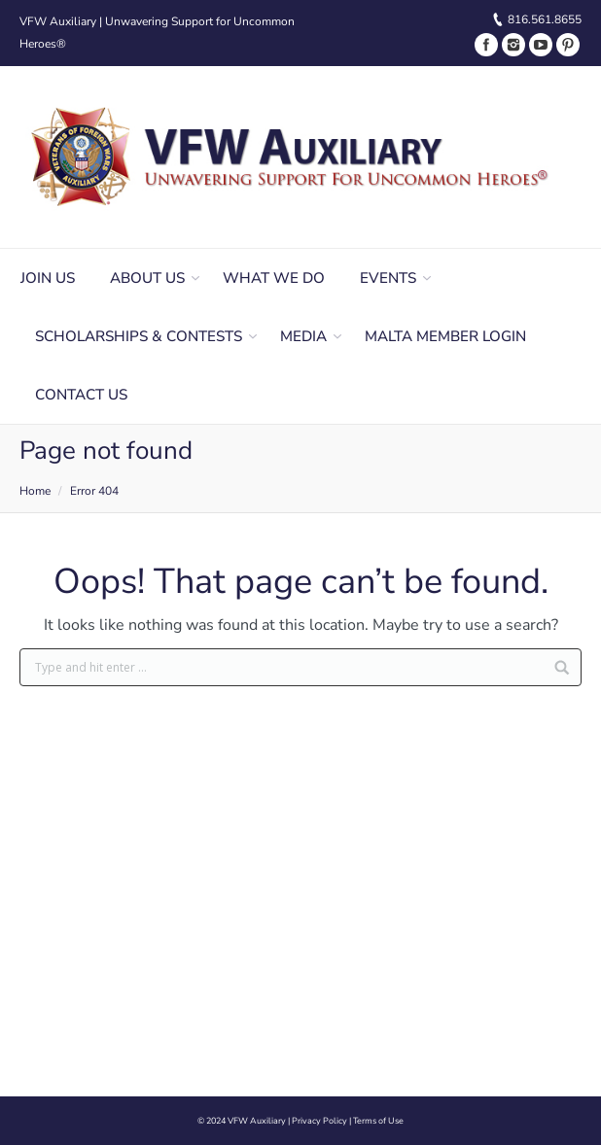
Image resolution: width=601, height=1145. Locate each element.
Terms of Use (378, 1121)
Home (35, 491)
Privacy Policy (319, 1121)
